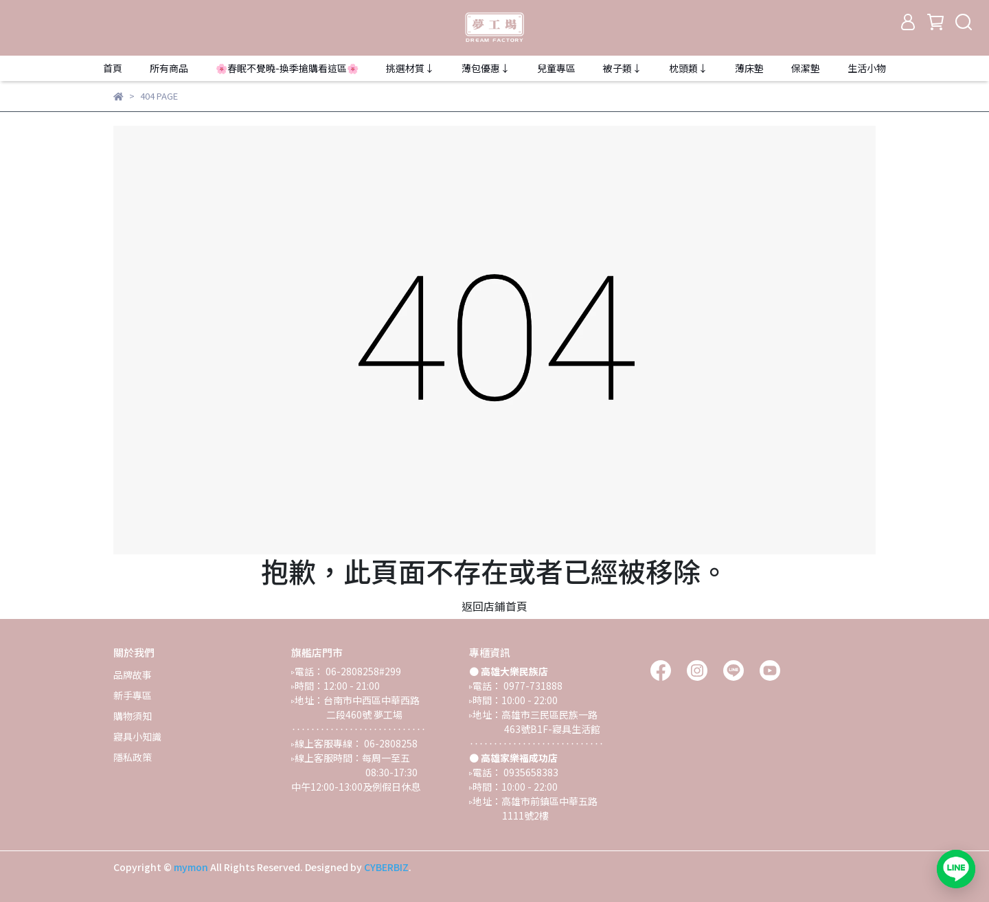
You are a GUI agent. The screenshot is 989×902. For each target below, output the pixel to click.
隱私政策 (132, 757)
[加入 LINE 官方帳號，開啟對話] (956, 869)
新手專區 (132, 695)
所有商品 (169, 68)
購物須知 (132, 716)
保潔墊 (805, 68)
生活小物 (867, 68)
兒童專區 (556, 68)
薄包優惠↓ (486, 68)
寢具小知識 (137, 736)
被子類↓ (622, 68)
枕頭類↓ (688, 68)
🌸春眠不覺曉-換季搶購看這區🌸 (287, 68)
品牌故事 (132, 674)
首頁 (112, 68)
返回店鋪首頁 (494, 606)
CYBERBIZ (386, 867)
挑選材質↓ (410, 68)
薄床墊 (749, 68)
